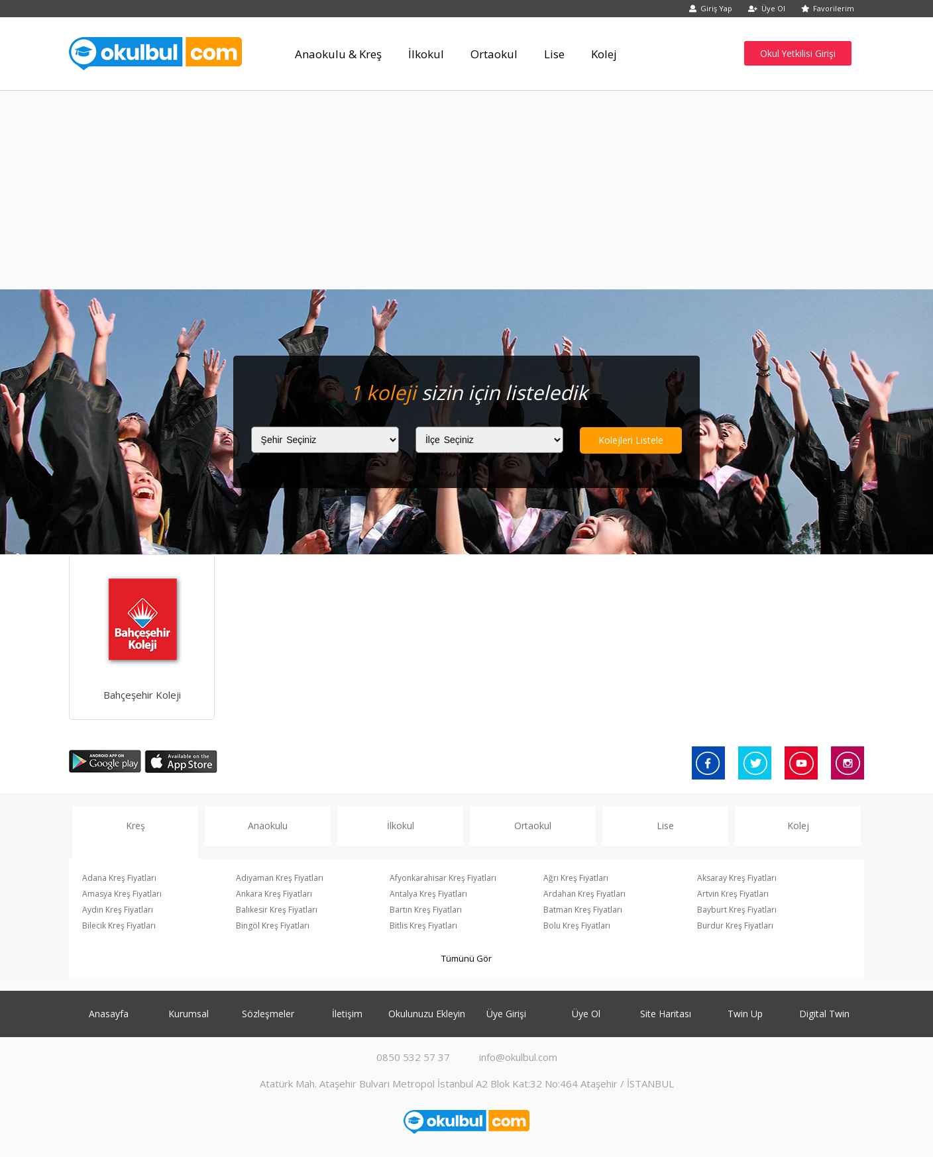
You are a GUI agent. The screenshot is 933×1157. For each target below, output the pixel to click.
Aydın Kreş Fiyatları (117, 909)
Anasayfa (109, 1013)
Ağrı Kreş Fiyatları (575, 877)
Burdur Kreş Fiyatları (735, 925)
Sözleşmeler (268, 1013)
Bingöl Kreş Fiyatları (272, 925)
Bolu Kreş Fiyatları (576, 925)
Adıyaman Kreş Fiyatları (279, 877)
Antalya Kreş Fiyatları (428, 893)
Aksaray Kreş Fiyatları (737, 877)
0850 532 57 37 (413, 1057)
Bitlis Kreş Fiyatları (423, 925)
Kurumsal (188, 1013)
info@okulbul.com (518, 1057)
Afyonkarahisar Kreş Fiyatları (443, 877)
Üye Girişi (506, 1013)
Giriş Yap (710, 8)
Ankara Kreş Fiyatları (274, 893)
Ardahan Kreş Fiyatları (584, 893)
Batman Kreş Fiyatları (582, 909)
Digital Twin (824, 1013)
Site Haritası (665, 1013)
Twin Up (745, 1013)
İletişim (347, 1013)
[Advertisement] (466, 190)
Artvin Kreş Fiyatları (733, 893)
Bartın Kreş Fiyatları (426, 909)
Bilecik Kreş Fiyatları (119, 925)
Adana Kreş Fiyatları (119, 877)
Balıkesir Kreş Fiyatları (276, 909)
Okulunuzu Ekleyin (426, 1013)
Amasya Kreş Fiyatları (122, 893)
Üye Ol (766, 8)
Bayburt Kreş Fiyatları (737, 909)
